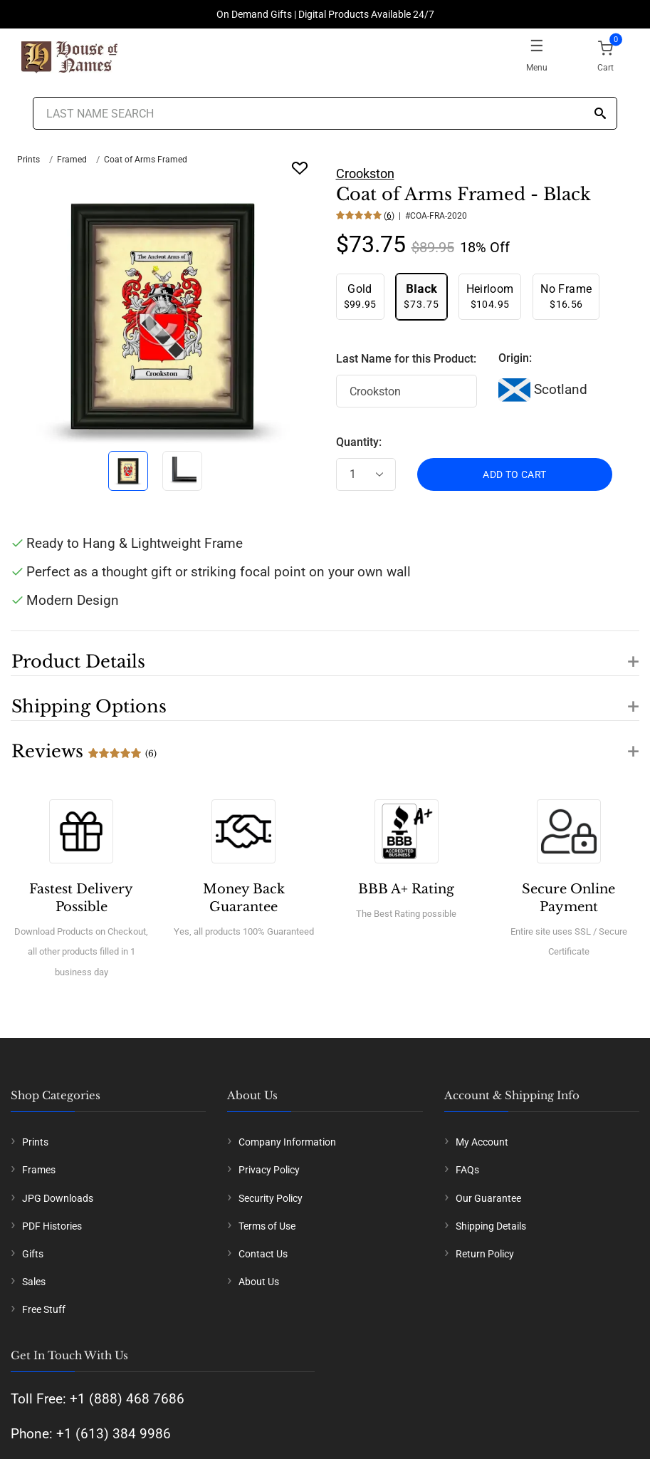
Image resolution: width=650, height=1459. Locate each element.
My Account (482, 1142)
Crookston (365, 173)
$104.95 (490, 296)
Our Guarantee (488, 1198)
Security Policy (270, 1198)
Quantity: (359, 442)
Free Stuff (43, 1309)
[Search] (600, 114)
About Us (258, 1281)
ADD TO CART (514, 474)
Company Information (287, 1142)
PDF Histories (52, 1226)
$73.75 (421, 296)
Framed (72, 160)
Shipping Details (491, 1226)
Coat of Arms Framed (145, 160)
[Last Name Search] (325, 113)
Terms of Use (266, 1226)
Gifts (32, 1254)
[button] (325, 653)
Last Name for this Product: (406, 358)
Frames (39, 1169)
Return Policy (485, 1254)
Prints (28, 160)
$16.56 (566, 296)
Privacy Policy (269, 1169)
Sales (34, 1281)
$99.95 (360, 296)
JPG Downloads (57, 1198)
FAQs (467, 1169)
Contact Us (263, 1254)
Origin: (515, 358)
